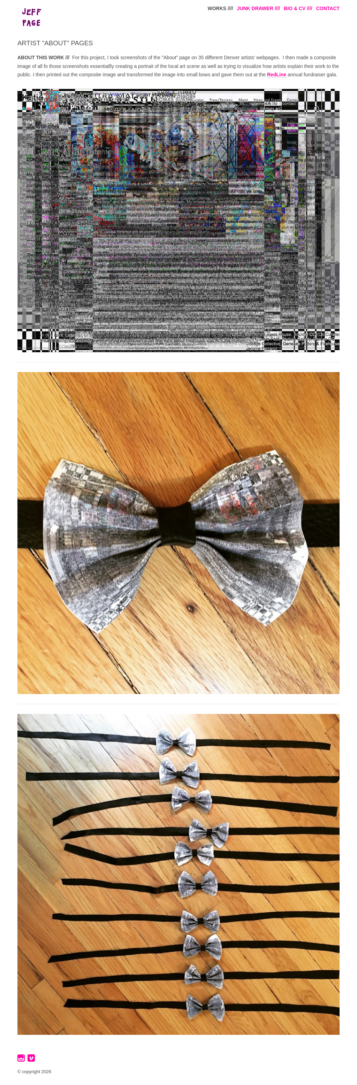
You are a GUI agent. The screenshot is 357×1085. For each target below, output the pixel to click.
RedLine (276, 74)
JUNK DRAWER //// (258, 8)
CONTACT (328, 8)
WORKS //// (220, 8)
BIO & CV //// (298, 8)
